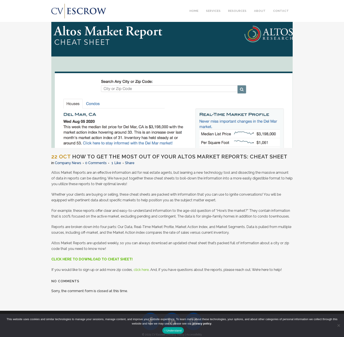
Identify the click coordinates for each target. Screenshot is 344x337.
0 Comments (96, 163)
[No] (338, 325)
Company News (68, 163)
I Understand (173, 330)
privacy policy (201, 323)
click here (141, 270)
